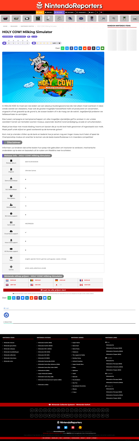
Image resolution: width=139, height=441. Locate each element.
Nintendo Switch (20, 36)
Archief (89, 438)
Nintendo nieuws (9, 342)
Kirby (74, 367)
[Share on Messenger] (76, 48)
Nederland (55, 438)
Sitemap (94, 438)
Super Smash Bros (78, 364)
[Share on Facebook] (71, 48)
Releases (58, 12)
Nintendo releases (9, 349)
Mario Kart (76, 345)
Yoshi (74, 373)
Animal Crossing (77, 361)
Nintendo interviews (10, 358)
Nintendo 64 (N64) (43, 370)
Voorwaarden (75, 438)
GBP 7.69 (11, 284)
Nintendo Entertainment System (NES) (50, 379)
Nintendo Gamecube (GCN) (46, 361)
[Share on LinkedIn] (80, 48)
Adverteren (66, 438)
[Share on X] (67, 48)
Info (91, 12)
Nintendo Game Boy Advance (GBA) (49, 364)
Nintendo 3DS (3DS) (44, 352)
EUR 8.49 (11, 280)
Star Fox (75, 383)
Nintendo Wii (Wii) (43, 355)
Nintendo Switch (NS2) (45, 342)
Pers (60, 438)
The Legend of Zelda (79, 355)
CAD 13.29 (85, 284)
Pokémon (75, 352)
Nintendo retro (8, 361)
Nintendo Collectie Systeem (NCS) (53, 433)
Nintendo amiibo (43, 384)
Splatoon (75, 370)
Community (81, 12)
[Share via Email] (102, 48)
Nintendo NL (110, 345)
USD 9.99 (35, 284)
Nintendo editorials (10, 355)
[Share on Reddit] (85, 48)
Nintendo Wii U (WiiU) (45, 349)
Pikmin (75, 389)
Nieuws (48, 12)
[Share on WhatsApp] (62, 48)
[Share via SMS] (98, 48)
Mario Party (76, 349)
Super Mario (76, 342)
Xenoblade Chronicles (79, 386)
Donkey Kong (77, 358)
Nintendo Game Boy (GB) (45, 376)
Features (69, 12)
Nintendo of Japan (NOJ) (113, 354)
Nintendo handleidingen (11, 352)
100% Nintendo (46, 438)
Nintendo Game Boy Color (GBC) (48, 367)
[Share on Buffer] (93, 48)
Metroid (75, 376)
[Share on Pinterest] (89, 48)
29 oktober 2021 (7, 36)
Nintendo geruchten (10, 345)
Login (39, 12)
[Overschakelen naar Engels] (101, 12)
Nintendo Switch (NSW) (45, 345)
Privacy (83, 438)
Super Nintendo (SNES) (45, 373)
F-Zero (74, 392)
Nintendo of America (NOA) (114, 351)
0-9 (67, 415)
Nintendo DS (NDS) (44, 358)
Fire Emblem (76, 379)
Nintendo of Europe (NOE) (114, 348)
